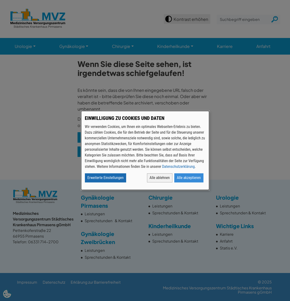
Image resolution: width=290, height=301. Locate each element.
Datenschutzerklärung (178, 167)
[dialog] (145, 150)
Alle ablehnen (160, 178)
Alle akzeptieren (189, 178)
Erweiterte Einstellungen (105, 178)
